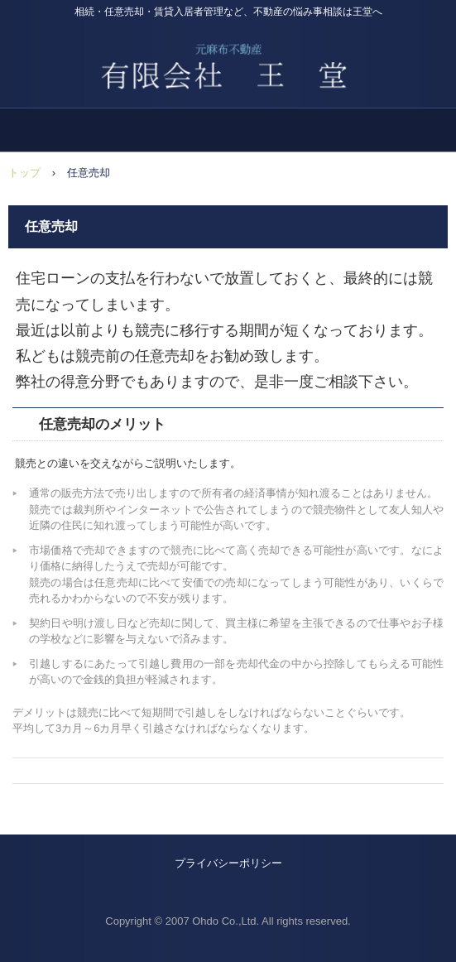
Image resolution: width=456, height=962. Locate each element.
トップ (24, 172)
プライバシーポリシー (228, 863)
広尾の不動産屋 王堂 (228, 57)
